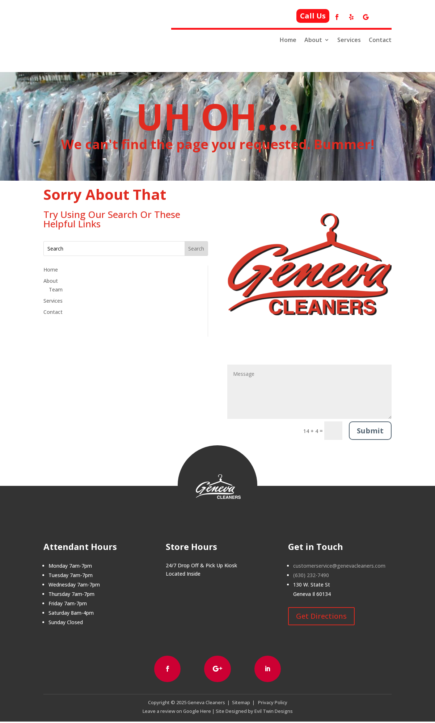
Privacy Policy (272, 703)
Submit (370, 431)
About (313, 40)
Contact (380, 40)
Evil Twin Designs (273, 712)
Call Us (313, 16)
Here (205, 712)
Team (56, 289)
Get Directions (321, 616)
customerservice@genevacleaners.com (339, 565)
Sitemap (241, 703)
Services (349, 40)
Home (288, 40)
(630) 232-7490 (311, 575)
